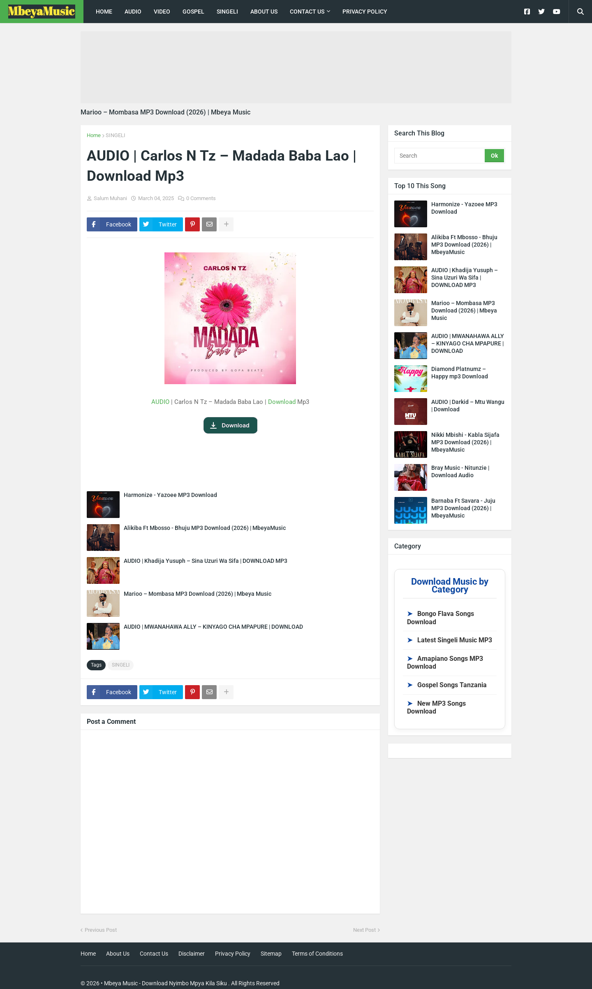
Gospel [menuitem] (193, 11)
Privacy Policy (232, 953)
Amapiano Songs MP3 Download (445, 663)
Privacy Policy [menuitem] (364, 11)
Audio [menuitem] (133, 11)
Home (94, 135)
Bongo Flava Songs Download (440, 618)
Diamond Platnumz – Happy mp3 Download (459, 373)
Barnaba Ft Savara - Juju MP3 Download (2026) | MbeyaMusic (463, 508)
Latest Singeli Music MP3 (449, 640)
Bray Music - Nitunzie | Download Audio (460, 471)
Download (282, 402)
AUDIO (160, 402)
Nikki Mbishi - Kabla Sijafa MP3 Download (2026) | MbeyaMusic (465, 442)
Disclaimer (191, 953)
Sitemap (271, 953)
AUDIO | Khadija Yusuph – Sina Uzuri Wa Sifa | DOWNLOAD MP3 (205, 560)
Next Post (364, 930)
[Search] (440, 155)
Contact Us (154, 953)
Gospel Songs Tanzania (447, 685)
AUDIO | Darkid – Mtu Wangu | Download (467, 406)
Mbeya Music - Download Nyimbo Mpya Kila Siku (165, 983)
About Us (118, 953)
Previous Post (101, 930)
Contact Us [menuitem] (307, 11)
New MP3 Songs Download (436, 708)
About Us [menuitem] (264, 11)
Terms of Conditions (317, 953)
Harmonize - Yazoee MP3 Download (170, 495)
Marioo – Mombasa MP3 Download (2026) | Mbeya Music (165, 112)
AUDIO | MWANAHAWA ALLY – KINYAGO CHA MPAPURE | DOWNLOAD (213, 626)
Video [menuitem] (162, 11)
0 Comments (201, 198)
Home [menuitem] (104, 11)
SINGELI (115, 135)
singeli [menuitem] (227, 11)
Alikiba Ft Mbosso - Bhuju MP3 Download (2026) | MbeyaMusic (205, 528)
